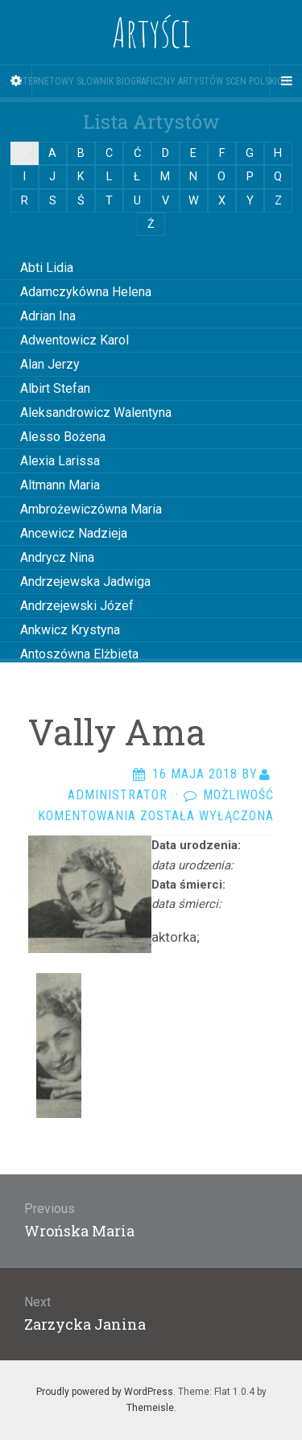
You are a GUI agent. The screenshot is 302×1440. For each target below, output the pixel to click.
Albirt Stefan (55, 388)
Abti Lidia (46, 267)
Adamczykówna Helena (85, 291)
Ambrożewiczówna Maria (91, 509)
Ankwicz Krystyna (70, 629)
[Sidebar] (16, 81)
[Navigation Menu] (286, 81)
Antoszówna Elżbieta (79, 654)
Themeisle (150, 1407)
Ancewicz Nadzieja (73, 533)
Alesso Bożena (62, 436)
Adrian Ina (48, 316)
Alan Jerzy (50, 364)
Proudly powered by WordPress (104, 1391)
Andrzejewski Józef (77, 605)
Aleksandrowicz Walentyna (96, 412)
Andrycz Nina (57, 557)
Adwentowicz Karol (74, 340)
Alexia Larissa (60, 460)
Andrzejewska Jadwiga (85, 581)
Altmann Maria (60, 485)
